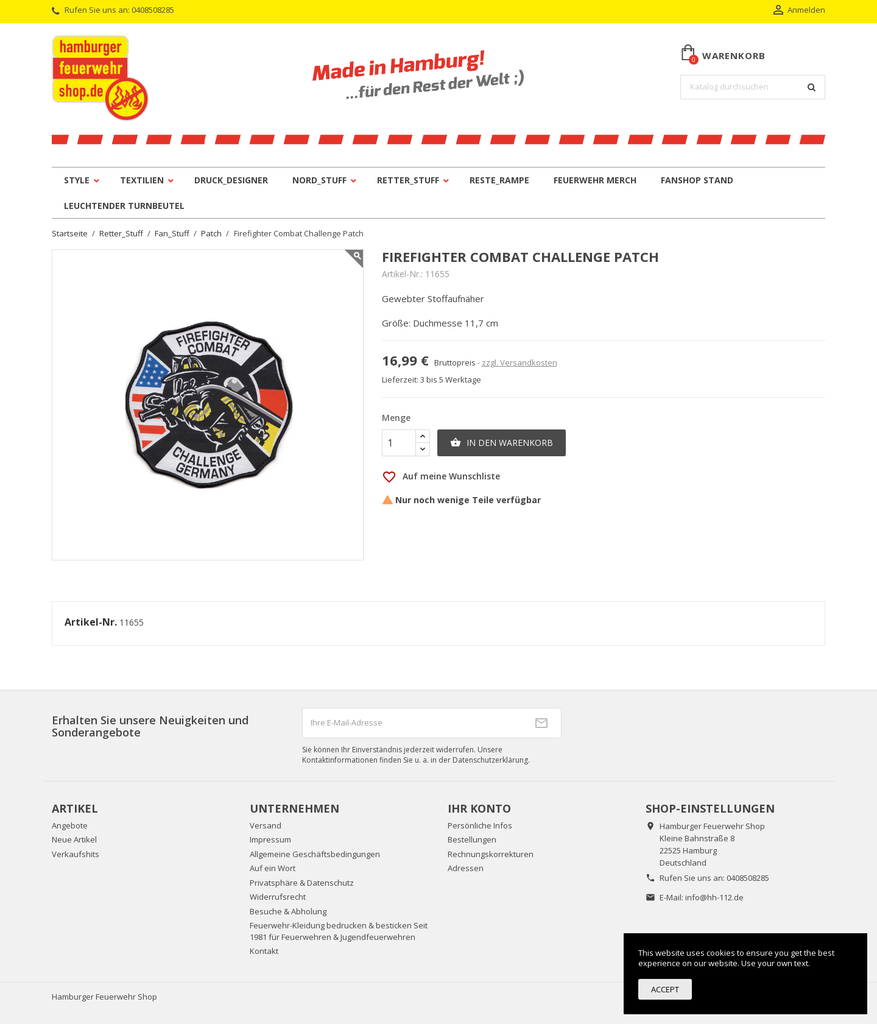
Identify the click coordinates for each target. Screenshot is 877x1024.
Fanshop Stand (697, 180)
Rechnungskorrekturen (491, 854)
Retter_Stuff (408, 180)
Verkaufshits (75, 854)
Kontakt (264, 950)
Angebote (70, 825)
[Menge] (399, 442)
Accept (665, 989)
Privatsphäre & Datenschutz (302, 882)
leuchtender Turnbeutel (124, 205)
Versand (265, 825)
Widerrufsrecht (278, 896)
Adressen (466, 868)
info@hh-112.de (714, 897)
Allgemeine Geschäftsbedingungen (315, 854)
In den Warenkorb (501, 443)
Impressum (270, 839)
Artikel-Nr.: (402, 274)
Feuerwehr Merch (595, 180)
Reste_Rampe (499, 180)
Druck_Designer (231, 180)
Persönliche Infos (480, 825)
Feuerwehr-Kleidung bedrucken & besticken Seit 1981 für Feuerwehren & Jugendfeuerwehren (339, 931)
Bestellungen (472, 839)
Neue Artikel (74, 839)
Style (77, 180)
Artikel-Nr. (91, 622)
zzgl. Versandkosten (519, 362)
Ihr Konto (479, 808)
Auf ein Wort (272, 868)
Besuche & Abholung (288, 911)
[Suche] (752, 87)
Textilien (142, 180)
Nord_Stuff (319, 180)
